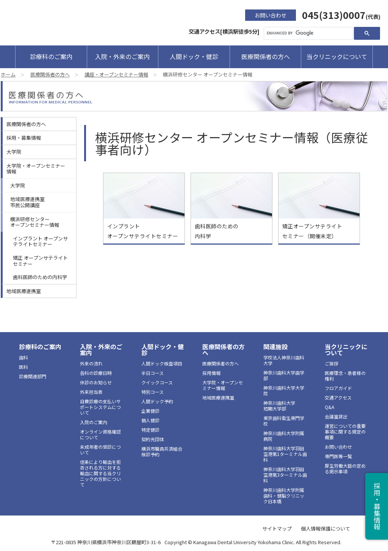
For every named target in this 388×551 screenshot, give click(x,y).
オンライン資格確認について (100, 434)
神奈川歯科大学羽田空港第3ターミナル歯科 (285, 475)
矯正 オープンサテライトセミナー (40, 260)
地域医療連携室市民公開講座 (27, 202)
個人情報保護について (325, 528)
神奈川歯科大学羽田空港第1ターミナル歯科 (285, 454)
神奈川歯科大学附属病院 (283, 436)
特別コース (152, 392)
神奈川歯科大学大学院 (283, 390)
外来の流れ (91, 363)
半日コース (152, 373)
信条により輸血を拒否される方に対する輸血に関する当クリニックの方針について (100, 473)
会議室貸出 (336, 416)
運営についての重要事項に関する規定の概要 (345, 431)
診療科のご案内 (51, 56)
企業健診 (150, 410)
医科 (23, 367)
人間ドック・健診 (194, 56)
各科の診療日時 (96, 373)
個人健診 (150, 420)
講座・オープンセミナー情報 (116, 74)
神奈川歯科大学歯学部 (283, 375)
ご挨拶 (331, 363)
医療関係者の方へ (265, 56)
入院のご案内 (93, 422)
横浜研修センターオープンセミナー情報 (34, 222)
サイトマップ (277, 528)
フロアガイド (338, 388)
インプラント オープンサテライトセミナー (40, 241)
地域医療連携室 (23, 291)
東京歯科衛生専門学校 (283, 421)
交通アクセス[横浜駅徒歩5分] (224, 31)
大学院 (13, 151)
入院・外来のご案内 (122, 56)
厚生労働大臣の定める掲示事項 (345, 468)
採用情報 (211, 373)
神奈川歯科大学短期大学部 (279, 406)
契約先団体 (152, 439)
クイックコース (157, 382)
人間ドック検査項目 (161, 363)
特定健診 (150, 429)
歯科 (23, 357)
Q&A (329, 407)
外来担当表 (91, 392)
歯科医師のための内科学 (40, 277)
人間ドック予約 (157, 401)
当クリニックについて (337, 56)
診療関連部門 (32, 376)
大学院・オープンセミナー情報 (35, 168)
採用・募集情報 (23, 137)
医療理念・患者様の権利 (345, 376)
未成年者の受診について (100, 449)
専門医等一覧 (338, 456)
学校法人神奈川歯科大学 (283, 360)
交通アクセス (338, 397)
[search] (308, 33)
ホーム (8, 74)
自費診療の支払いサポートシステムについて (100, 407)
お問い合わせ (270, 15)
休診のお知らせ (96, 382)
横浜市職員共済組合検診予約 (161, 451)
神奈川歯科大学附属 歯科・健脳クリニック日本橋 (283, 495)
